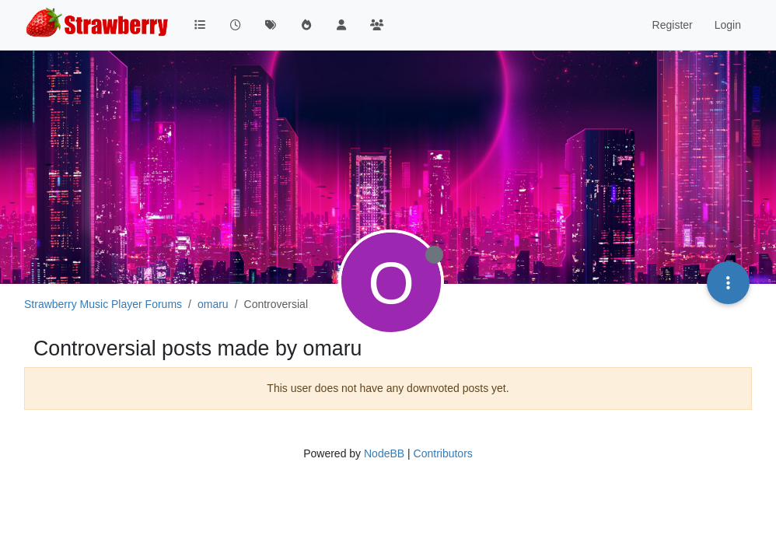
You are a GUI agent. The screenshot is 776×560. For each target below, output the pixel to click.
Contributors (443, 453)
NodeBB (384, 453)
